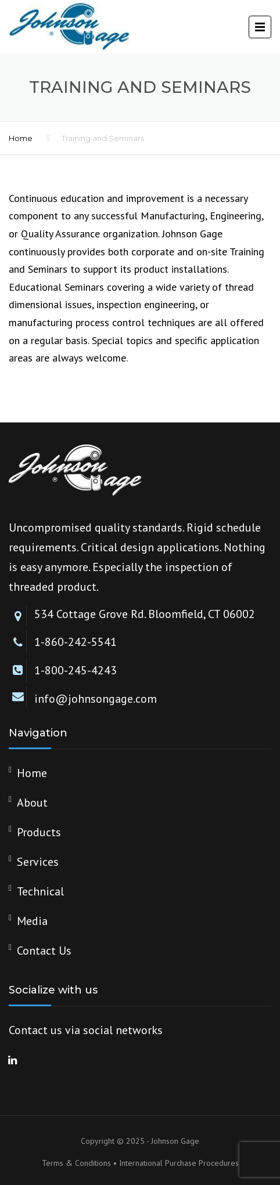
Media (32, 921)
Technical (40, 891)
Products (39, 832)
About (32, 802)
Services (38, 861)
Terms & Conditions (76, 1163)
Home (21, 138)
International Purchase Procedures (179, 1163)
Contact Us (44, 950)
